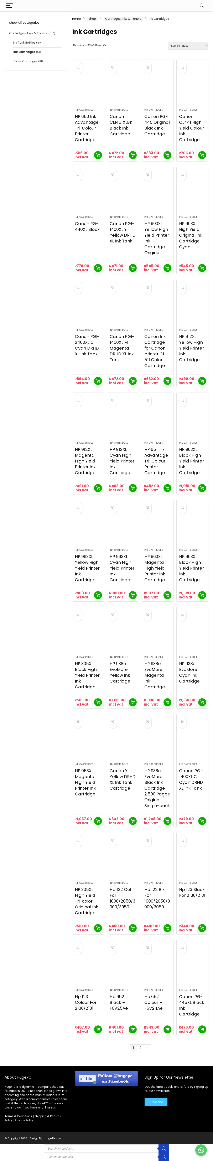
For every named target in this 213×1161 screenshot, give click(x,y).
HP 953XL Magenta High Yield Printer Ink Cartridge (85, 782)
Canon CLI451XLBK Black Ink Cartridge (121, 125)
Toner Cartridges (25, 61)
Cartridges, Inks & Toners (28, 33)
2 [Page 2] (140, 1047)
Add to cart (97, 155)
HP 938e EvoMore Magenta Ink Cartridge (154, 675)
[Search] (202, 5)
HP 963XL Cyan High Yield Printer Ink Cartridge (122, 568)
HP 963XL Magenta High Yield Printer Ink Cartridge (154, 568)
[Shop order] (188, 46)
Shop (92, 19)
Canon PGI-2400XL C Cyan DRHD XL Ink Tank (87, 345)
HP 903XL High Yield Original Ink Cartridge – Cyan (191, 235)
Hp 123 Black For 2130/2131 (192, 892)
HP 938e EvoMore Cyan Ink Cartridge (189, 672)
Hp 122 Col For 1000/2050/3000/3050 (122, 898)
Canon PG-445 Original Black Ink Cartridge (157, 125)
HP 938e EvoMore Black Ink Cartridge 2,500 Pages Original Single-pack (157, 788)
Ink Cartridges (24, 52)
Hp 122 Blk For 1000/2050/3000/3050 (157, 898)
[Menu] (10, 5)
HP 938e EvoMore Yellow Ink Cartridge (120, 672)
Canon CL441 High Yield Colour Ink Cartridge (191, 128)
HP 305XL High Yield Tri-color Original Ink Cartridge (86, 901)
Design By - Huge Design (45, 1138)
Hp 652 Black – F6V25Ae (119, 1002)
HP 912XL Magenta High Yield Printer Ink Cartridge (85, 461)
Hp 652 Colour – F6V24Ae (153, 1002)
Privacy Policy (24, 1120)
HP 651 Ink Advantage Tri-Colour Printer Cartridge (156, 461)
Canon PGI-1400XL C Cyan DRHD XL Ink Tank (191, 779)
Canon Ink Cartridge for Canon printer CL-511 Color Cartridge (155, 351)
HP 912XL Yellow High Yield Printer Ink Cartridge (191, 348)
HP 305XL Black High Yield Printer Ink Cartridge (87, 675)
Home (76, 19)
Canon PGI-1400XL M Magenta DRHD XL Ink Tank (122, 348)
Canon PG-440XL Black (87, 226)
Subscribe (156, 1102)
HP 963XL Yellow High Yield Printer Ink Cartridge (87, 568)
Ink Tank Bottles (24, 43)
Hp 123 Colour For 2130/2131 (86, 1002)
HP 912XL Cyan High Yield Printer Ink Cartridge (122, 461)
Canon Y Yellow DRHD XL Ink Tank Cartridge (123, 779)
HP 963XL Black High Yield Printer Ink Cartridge (191, 568)
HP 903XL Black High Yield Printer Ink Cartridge (191, 461)
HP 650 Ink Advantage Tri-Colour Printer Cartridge (87, 128)
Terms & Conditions (18, 1116)
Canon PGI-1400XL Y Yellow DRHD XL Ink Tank (123, 232)
